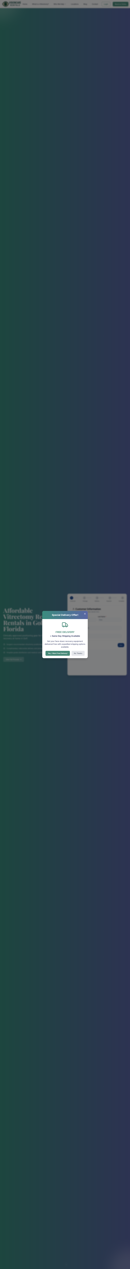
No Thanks (78, 653)
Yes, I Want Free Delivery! (57, 653)
